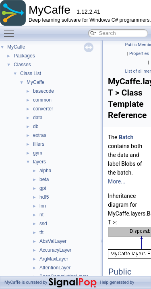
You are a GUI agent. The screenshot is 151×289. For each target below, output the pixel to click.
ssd (43, 223)
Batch (126, 137)
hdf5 (44, 197)
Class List (30, 73)
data (37, 117)
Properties (139, 53)
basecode (43, 91)
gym (37, 153)
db (35, 126)
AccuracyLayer (55, 250)
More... (116, 181)
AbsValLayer (52, 241)
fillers (38, 144)
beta (44, 179)
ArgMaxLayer (53, 259)
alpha (45, 170)
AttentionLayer (54, 268)
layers (39, 162)
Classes (22, 64)
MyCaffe (16, 47)
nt (41, 215)
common (42, 100)
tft (41, 232)
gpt (42, 188)
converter (43, 109)
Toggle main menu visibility (11, 30)
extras (39, 135)
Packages (24, 56)
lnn (42, 206)
